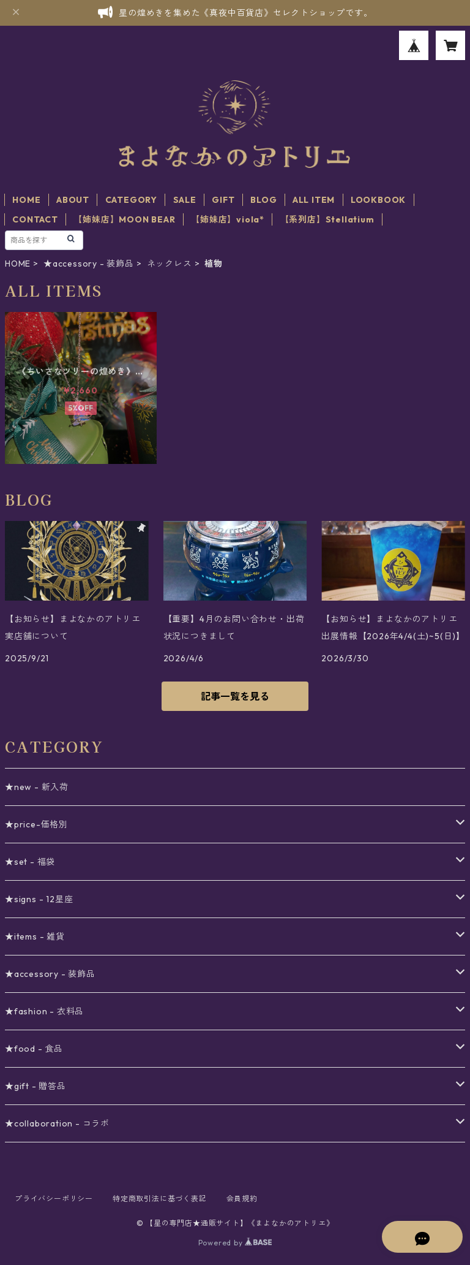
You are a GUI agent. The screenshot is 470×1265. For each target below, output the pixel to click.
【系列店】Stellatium (327, 219)
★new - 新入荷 (37, 786)
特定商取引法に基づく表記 (160, 1198)
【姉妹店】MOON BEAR (124, 219)
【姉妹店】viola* (227, 219)
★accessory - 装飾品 (88, 263)
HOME (26, 199)
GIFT (223, 199)
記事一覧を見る (235, 696)
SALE (184, 199)
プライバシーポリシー (54, 1198)
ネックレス (169, 263)
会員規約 (242, 1198)
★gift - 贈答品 (35, 1086)
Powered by (235, 1242)
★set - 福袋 (30, 861)
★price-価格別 (36, 824)
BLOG (263, 199)
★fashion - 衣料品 (44, 1011)
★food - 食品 (34, 1048)
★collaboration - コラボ (57, 1123)
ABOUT (72, 199)
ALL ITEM (314, 199)
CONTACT (35, 219)
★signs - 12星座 (39, 899)
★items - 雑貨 (35, 936)
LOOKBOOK (378, 199)
